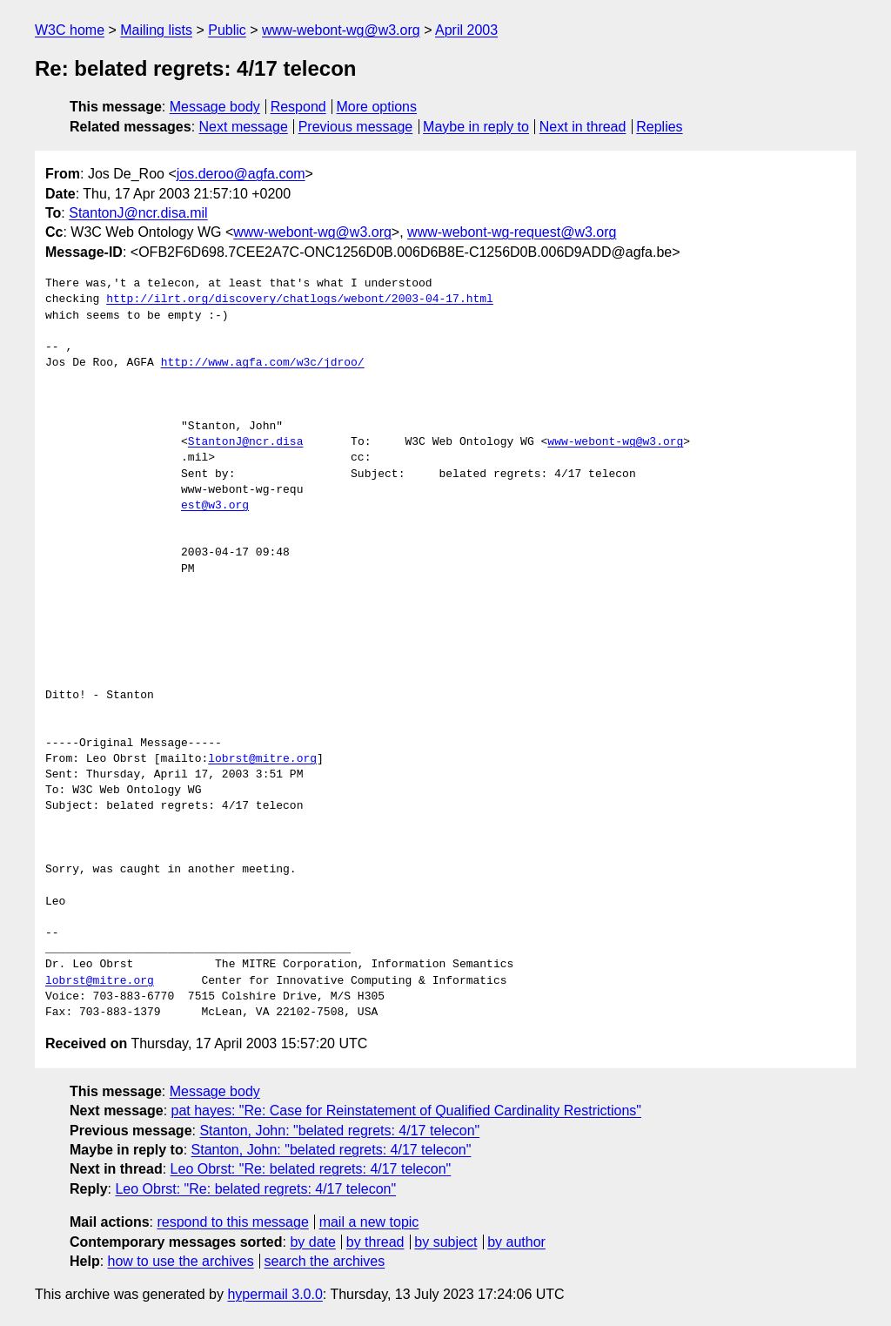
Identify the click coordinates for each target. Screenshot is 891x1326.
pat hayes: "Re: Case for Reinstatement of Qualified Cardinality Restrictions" (406, 1110)
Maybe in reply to (476, 126)
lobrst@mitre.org (262, 759)
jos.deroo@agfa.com (241, 173)
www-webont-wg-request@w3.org (511, 232)
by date (312, 1242)
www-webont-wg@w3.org (341, 30)
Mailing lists (156, 30)
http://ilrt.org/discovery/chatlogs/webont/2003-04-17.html (299, 299)
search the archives (325, 1261)
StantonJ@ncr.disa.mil (138, 212)
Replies (659, 126)
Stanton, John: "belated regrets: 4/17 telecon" (339, 1130)
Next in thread (582, 126)
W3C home (69, 30)
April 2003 (466, 30)
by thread (375, 1242)
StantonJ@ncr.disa (246, 442)
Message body (215, 106)
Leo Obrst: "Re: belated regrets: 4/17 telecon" (311, 1168)
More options (377, 106)
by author (516, 1242)
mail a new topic (369, 1222)
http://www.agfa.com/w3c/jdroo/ (263, 363)
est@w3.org (215, 506)
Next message (243, 126)
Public (227, 30)
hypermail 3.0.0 (274, 1294)
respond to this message (232, 1222)
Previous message (355, 126)
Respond (298, 106)
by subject (445, 1242)
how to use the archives (181, 1261)
